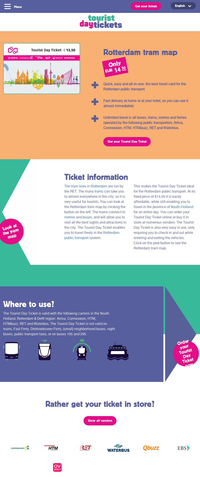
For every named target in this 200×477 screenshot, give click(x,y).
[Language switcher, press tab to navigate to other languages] (183, 5)
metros (69, 217)
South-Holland (182, 207)
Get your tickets (146, 6)
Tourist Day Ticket (100, 22)
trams (99, 191)
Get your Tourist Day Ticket (127, 141)
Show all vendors (100, 420)
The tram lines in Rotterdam (85, 186)
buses (87, 217)
